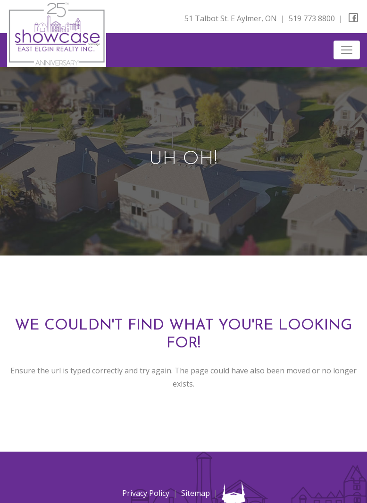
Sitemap (195, 493)
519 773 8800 (312, 18)
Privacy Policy (145, 493)
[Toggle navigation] (347, 50)
